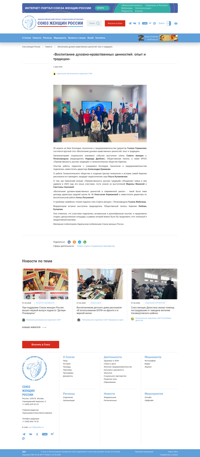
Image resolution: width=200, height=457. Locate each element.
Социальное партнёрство (103, 246)
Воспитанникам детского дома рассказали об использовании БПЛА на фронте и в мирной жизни (99, 310)
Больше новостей (34, 327)
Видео (147, 364)
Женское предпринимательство (118, 367)
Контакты (100, 37)
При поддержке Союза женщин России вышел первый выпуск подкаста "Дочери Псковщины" (44, 310)
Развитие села (110, 379)
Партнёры (67, 370)
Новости (37, 37)
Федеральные (110, 397)
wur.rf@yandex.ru (36, 427)
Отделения (68, 397)
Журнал (148, 367)
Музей (90, 37)
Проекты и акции (77, 37)
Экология (108, 373)
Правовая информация (144, 452)
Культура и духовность (45, 303)
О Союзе (26, 37)
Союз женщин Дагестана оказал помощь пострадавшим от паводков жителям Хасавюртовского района (152, 310)
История (66, 364)
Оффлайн (149, 400)
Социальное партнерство (115, 376)
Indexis (175, 455)
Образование (110, 382)
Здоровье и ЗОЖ (111, 361)
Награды (67, 367)
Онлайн (148, 397)
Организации (69, 400)
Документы (68, 376)
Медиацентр (60, 37)
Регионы (47, 37)
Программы (68, 373)
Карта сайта (173, 452)
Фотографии (150, 361)
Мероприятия (154, 394)
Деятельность (113, 357)
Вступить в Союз (115, 23)
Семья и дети (83, 246)
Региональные (110, 400)
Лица (65, 361)
